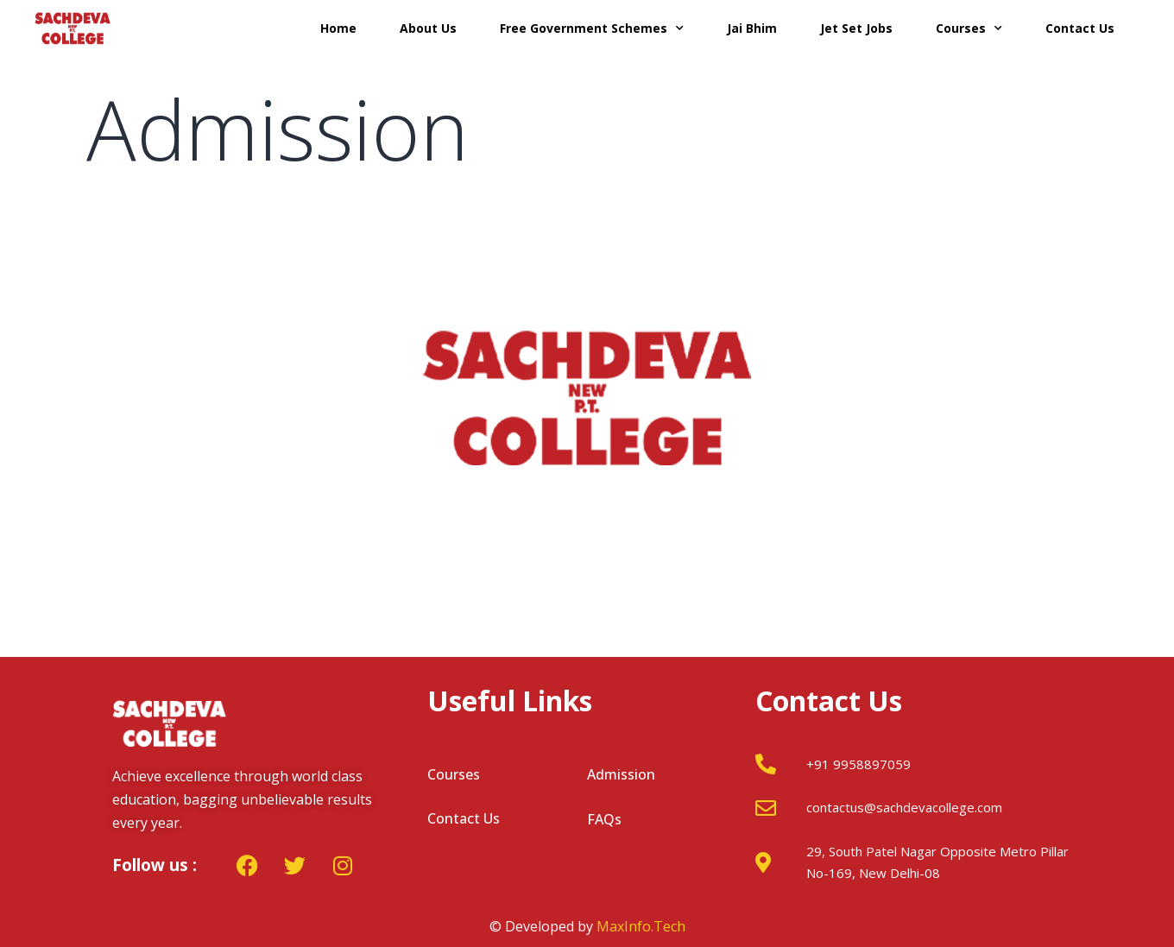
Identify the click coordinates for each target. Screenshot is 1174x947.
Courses (969, 28)
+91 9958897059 (858, 764)
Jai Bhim (752, 28)
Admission (621, 774)
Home (338, 28)
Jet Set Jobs (856, 28)
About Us (428, 28)
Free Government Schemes (592, 28)
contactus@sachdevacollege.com (904, 807)
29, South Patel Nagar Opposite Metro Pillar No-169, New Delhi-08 (937, 862)
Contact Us (1079, 28)
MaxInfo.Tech (640, 926)
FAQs (604, 819)
